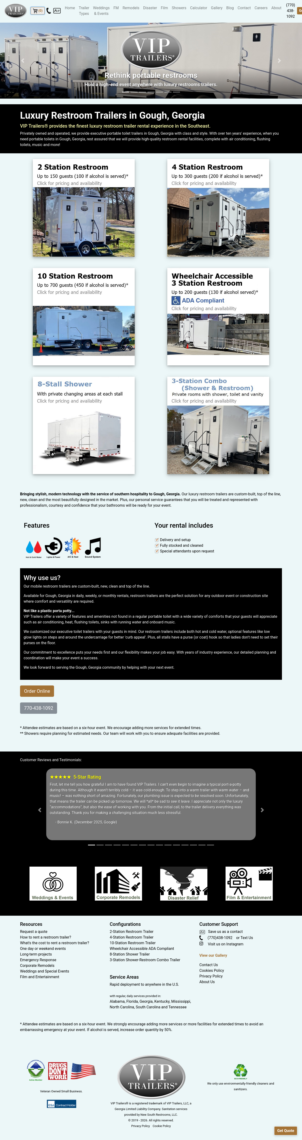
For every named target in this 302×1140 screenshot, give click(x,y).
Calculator (198, 8)
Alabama (117, 1001)
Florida (132, 1001)
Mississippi (180, 1001)
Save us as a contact (221, 931)
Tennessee (177, 1007)
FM (116, 8)
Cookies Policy (211, 970)
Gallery (216, 8)
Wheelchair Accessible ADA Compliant (142, 948)
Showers (179, 8)
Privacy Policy (211, 976)
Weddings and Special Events (44, 971)
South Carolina (148, 1007)
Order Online (37, 691)
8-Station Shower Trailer (130, 954)
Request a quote (33, 931)
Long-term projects (36, 954)
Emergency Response (38, 960)
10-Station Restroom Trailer (132, 943)
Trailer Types (84, 11)
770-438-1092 (38, 708)
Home (70, 8)
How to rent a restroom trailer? (45, 937)
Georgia (146, 1001)
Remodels (130, 8)
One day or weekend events (43, 948)
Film (164, 8)
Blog (230, 8)
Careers (261, 8)
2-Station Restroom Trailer (131, 931)
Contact (244, 8)
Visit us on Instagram (221, 944)
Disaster (150, 8)
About (276, 8)
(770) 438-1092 (290, 11)
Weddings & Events (101, 11)
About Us (207, 982)
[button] (22, 61)
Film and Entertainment (39, 977)
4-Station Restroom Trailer (131, 937)
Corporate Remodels (37, 965)
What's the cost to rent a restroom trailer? (54, 943)
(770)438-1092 (215, 937)
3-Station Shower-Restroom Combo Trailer (145, 960)
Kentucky (161, 1001)
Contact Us (208, 965)
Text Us (246, 937)
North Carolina (122, 1007)
